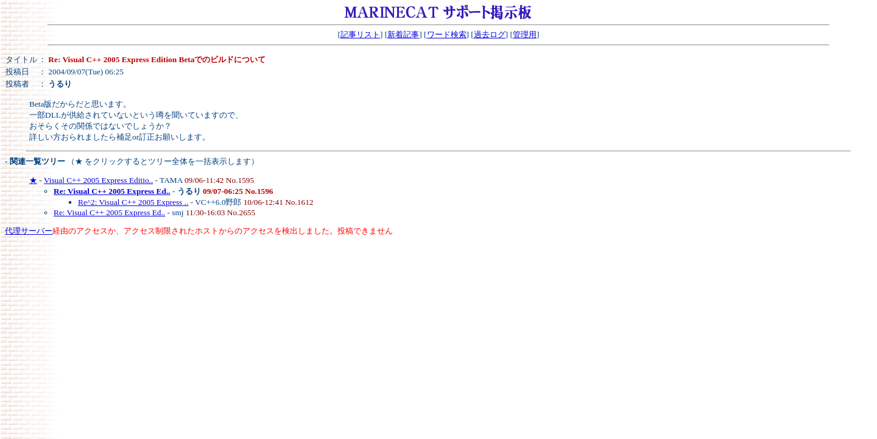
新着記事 (403, 34)
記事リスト (360, 34)
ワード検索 (447, 34)
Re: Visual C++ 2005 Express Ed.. (109, 212)
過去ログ (489, 34)
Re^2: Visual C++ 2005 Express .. (133, 202)
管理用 (525, 34)
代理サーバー (28, 230)
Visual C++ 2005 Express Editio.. (98, 180)
